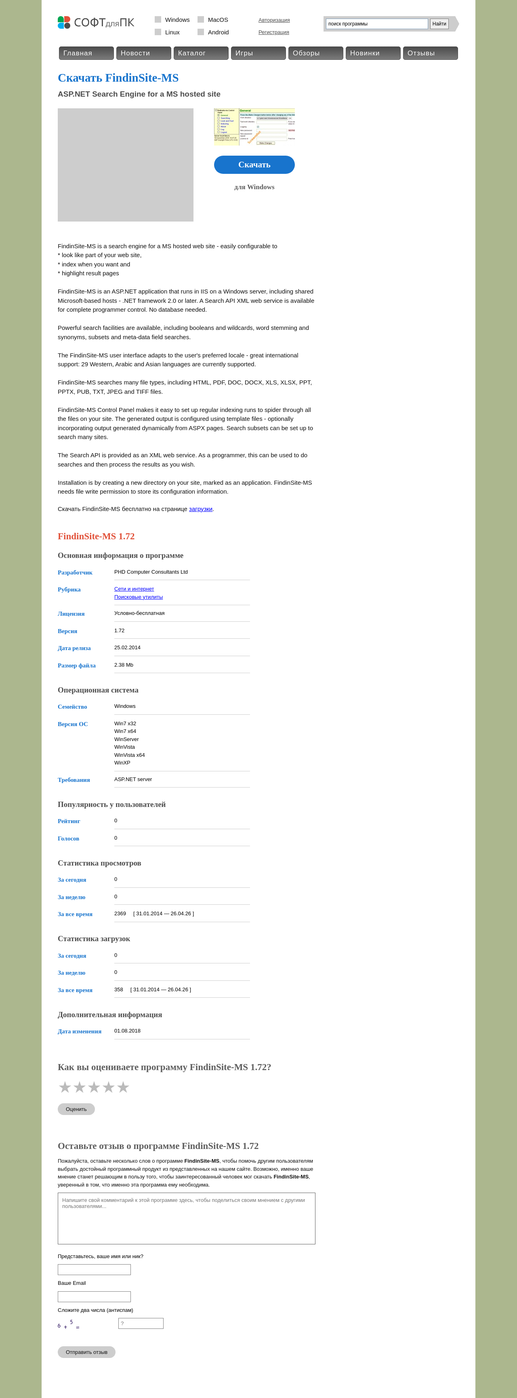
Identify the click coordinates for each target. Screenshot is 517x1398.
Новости (135, 53)
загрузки (200, 508)
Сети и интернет (134, 589)
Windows (177, 19)
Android (218, 32)
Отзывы (421, 53)
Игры (244, 53)
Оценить (76, 1109)
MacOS (218, 19)
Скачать (254, 164)
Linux (172, 32)
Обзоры (306, 53)
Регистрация (273, 32)
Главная (77, 53)
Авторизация (274, 20)
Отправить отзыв (86, 1352)
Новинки (365, 53)
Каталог (192, 53)
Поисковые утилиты (138, 597)
